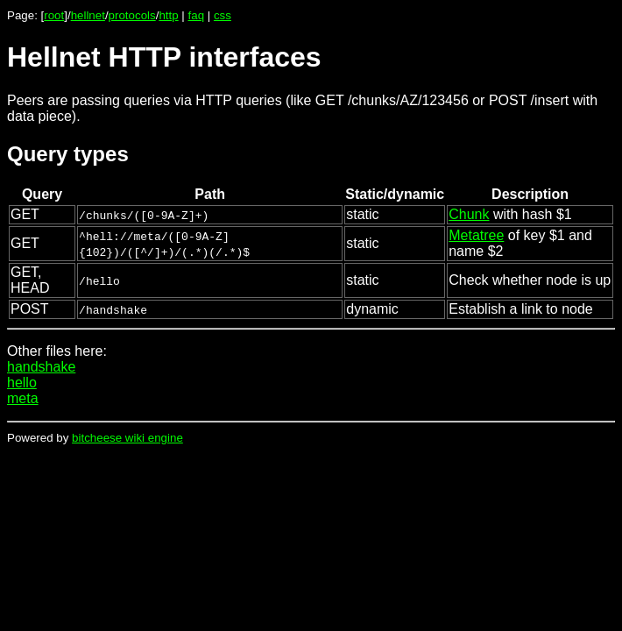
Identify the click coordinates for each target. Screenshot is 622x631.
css (222, 15)
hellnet (88, 15)
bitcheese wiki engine (127, 437)
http (168, 15)
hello (22, 382)
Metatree (476, 235)
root (54, 15)
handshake (41, 366)
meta (23, 398)
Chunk (469, 214)
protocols (132, 15)
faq (196, 15)
